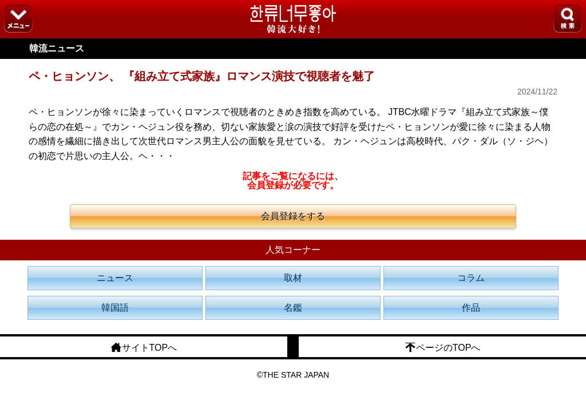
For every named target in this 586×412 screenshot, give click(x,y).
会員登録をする (293, 216)
